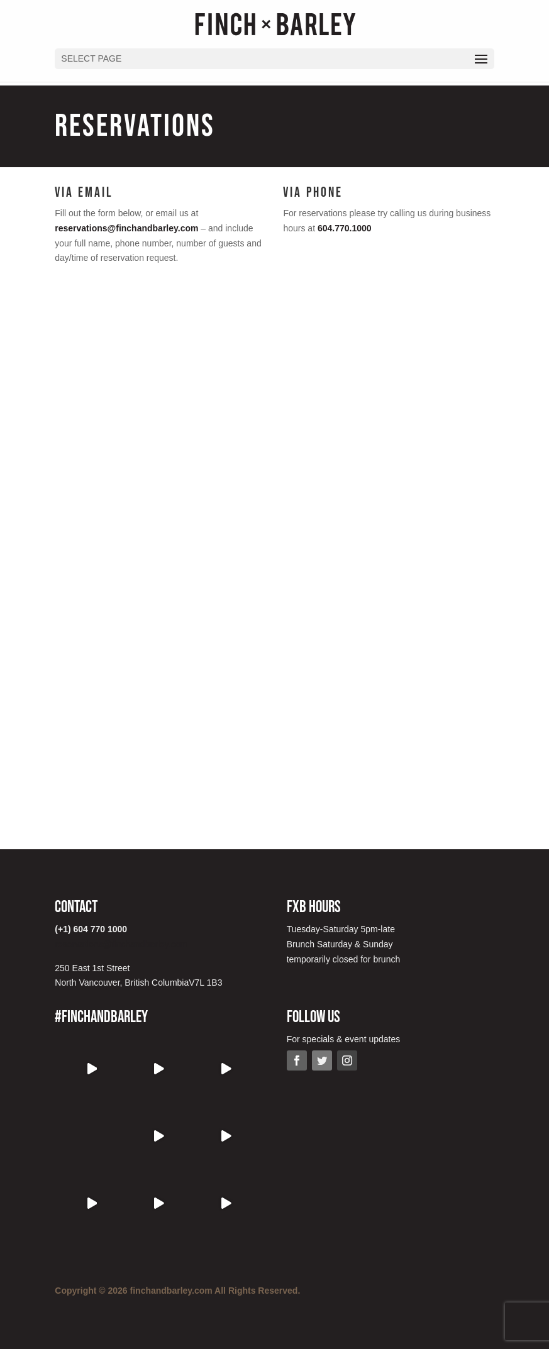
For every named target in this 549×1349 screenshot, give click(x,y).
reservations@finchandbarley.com (126, 228)
